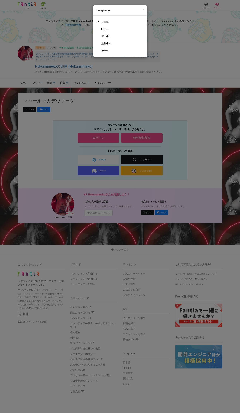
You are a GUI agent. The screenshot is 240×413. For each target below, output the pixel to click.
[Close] (143, 9)
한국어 (105, 50)
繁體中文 (106, 43)
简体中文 (106, 36)
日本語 (105, 21)
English (105, 29)
